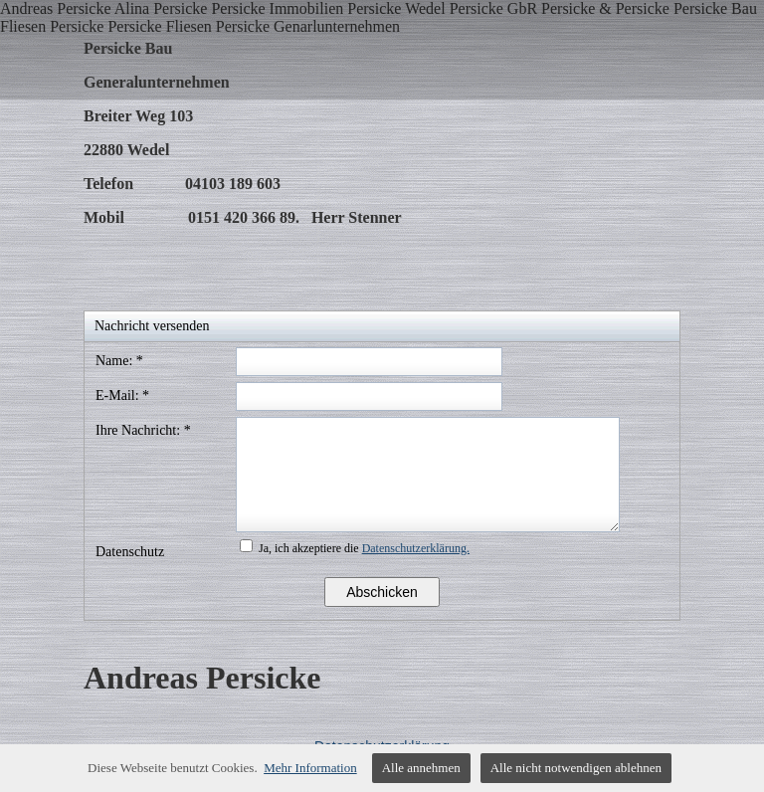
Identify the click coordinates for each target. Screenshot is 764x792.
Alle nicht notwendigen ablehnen (576, 767)
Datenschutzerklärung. (416, 548)
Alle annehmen (421, 767)
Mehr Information (310, 767)
